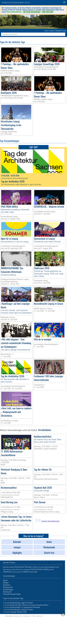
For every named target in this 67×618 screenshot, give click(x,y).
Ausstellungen (27, 569)
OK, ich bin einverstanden (31, 12)
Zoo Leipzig (12, 569)
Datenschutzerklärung (14, 12)
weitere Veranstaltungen (47, 521)
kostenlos (6, 585)
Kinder (17, 569)
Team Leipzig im (37, 616)
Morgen (31, 572)
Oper (35, 572)
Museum (21, 569)
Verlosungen (41, 567)
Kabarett (12, 567)
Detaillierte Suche (61, 31)
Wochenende (19, 567)
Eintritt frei (34, 569)
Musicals (14, 572)
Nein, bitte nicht (47, 12)
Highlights (51, 569)
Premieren (35, 567)
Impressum (27, 616)
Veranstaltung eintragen (12, 594)
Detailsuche (7, 592)
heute (46, 31)
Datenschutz (18, 616)
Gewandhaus (19, 572)
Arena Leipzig (43, 569)
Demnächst (6, 567)
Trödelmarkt (7, 572)
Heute (7, 569)
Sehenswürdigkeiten (49, 567)
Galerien (26, 571)
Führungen (28, 567)
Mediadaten (9, 616)
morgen (51, 31)
